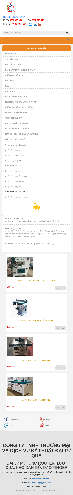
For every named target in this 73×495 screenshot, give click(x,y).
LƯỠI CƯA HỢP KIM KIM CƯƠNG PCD (21, 107)
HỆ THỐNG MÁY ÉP (14, 161)
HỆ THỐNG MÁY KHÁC (15, 171)
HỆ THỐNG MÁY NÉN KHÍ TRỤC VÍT (20, 70)
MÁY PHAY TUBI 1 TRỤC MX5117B (36, 360)
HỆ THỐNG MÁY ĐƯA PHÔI (17, 129)
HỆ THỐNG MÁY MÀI (14, 187)
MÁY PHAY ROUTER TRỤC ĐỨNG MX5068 (36, 281)
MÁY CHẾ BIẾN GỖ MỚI (15, 139)
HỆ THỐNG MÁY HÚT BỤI (16, 97)
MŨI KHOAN (10, 54)
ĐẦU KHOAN (10, 91)
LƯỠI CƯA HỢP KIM (14, 75)
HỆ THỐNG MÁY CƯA (14, 166)
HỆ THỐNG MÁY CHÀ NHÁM (17, 197)
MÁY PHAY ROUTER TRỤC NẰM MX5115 (36, 320)
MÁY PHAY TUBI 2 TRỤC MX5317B (36, 400)
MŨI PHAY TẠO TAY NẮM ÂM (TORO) (21, 102)
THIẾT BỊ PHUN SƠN (14, 118)
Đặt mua (60, 288)
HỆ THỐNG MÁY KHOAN (15, 155)
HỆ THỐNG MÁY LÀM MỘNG (17, 176)
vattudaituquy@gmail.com (39, 483)
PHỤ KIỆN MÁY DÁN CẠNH (17, 123)
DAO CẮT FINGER (13, 64)
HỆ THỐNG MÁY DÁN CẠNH (16, 145)
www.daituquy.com (40, 479)
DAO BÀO (9, 81)
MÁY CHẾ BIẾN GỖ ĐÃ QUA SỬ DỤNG (21, 134)
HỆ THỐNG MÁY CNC (14, 150)
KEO (7, 86)
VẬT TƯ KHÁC (11, 59)
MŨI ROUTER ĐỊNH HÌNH (16, 113)
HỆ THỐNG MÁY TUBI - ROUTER (17, 192)
